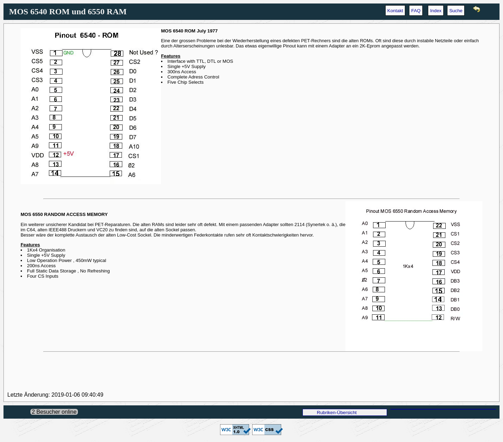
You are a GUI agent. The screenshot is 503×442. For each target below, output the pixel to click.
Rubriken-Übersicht (337, 412)
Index (436, 10)
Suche (455, 10)
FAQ (416, 10)
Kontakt (395, 10)
